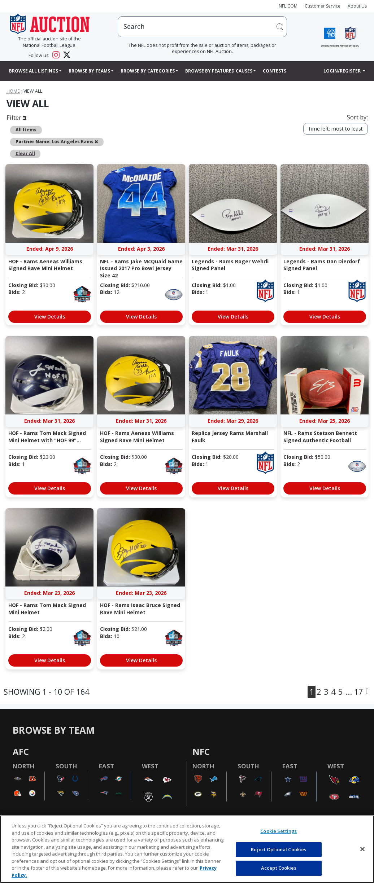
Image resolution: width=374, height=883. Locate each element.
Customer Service (322, 6)
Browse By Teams (89, 71)
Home (13, 91)
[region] (187, 849)
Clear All (25, 153)
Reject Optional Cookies (278, 849)
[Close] (362, 849)
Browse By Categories (148, 71)
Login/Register (342, 71)
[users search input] (202, 26)
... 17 (354, 691)
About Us (357, 6)
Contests (274, 71)
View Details (49, 316)
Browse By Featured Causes (218, 71)
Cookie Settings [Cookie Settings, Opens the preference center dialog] (278, 831)
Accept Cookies (278, 868)
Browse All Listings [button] (33, 71)
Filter (16, 117)
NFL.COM (288, 6)
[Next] (367, 692)
